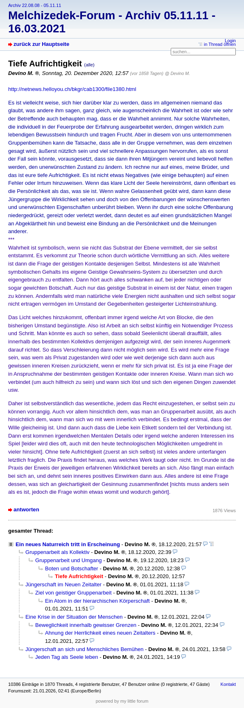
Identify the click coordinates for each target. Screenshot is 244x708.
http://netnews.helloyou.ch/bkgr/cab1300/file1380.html (72, 89)
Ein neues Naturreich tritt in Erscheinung (68, 544)
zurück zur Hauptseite (41, 44)
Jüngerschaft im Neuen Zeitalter (63, 584)
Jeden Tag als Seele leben (66, 657)
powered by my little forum (122, 701)
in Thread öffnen (220, 44)
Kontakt (228, 684)
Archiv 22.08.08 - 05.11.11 (34, 5)
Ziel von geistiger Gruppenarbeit (73, 593)
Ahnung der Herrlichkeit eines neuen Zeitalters (100, 633)
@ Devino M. (177, 73)
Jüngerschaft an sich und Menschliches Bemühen (84, 649)
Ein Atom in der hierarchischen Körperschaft (97, 601)
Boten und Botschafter (71, 568)
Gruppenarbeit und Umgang (68, 560)
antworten (26, 509)
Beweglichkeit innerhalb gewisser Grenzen (85, 625)
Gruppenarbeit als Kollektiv (57, 552)
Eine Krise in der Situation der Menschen (74, 617)
